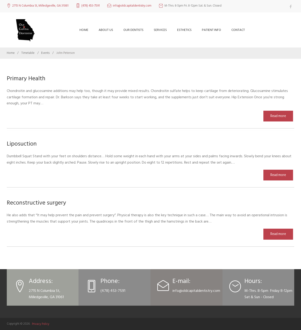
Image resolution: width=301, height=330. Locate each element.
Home (83, 30)
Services (160, 30)
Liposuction (23, 143)
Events (45, 52)
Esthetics (184, 30)
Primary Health (27, 78)
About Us (106, 30)
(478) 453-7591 (90, 6)
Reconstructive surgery (39, 202)
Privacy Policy (40, 323)
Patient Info (211, 30)
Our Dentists (133, 30)
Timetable (28, 52)
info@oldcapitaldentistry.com (132, 6)
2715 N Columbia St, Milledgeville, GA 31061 (40, 6)
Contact (238, 30)
